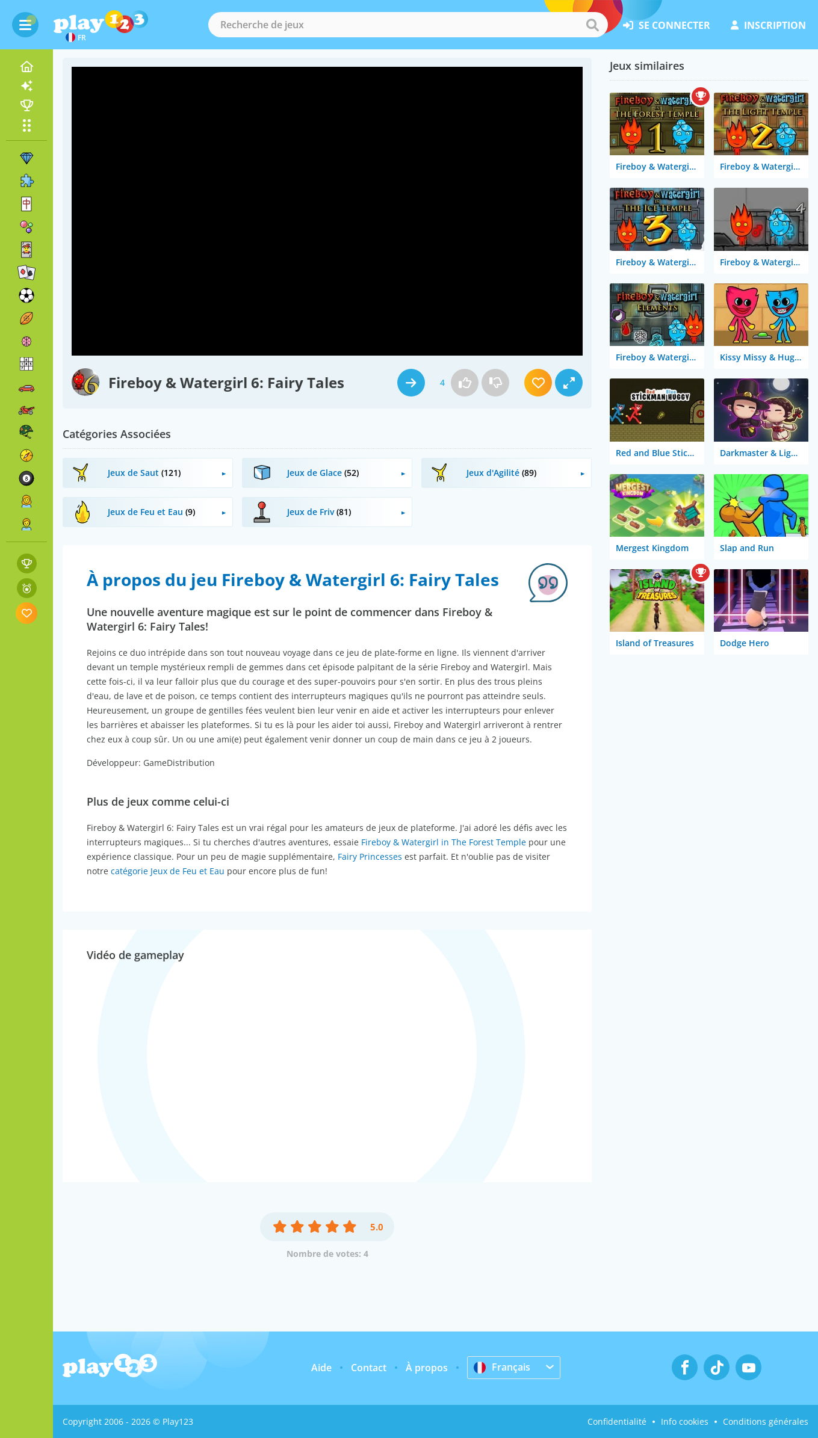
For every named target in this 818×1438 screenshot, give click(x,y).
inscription (768, 25)
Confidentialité (616, 1421)
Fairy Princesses (370, 856)
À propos (427, 1367)
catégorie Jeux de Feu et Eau (168, 871)
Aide (321, 1367)
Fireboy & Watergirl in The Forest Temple (443, 842)
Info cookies (684, 1421)
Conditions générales (765, 1421)
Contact (368, 1367)
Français (502, 1367)
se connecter (666, 25)
